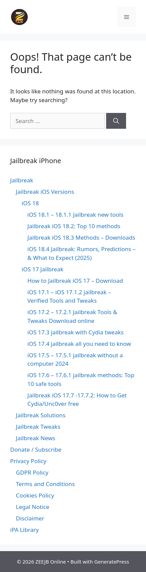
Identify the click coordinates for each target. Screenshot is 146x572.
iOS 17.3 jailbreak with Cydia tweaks (75, 332)
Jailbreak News (35, 438)
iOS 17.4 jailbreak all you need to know (79, 344)
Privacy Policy (28, 461)
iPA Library (24, 530)
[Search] (116, 121)
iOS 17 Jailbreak (43, 269)
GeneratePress (111, 561)
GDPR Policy (32, 472)
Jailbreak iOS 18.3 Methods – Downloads (81, 237)
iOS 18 (30, 203)
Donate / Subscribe (36, 449)
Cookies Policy (35, 495)
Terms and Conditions (45, 484)
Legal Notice (32, 507)
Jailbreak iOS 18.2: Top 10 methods (73, 226)
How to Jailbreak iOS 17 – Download (75, 280)
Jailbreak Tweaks (38, 426)
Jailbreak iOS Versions (45, 191)
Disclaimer (30, 518)
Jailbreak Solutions (41, 415)
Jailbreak (21, 180)
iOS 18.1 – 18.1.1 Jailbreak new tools (75, 214)
